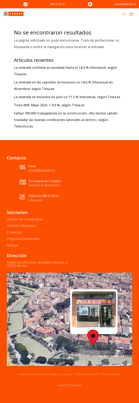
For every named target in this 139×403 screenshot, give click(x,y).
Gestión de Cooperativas (25, 219)
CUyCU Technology (47, 374)
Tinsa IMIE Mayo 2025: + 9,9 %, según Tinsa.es (49, 105)
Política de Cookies (111, 374)
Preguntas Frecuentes (23, 239)
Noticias (12, 245)
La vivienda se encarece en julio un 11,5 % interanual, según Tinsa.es (67, 97)
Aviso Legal (65, 374)
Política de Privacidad (86, 374)
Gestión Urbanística (21, 225)
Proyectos (14, 232)
